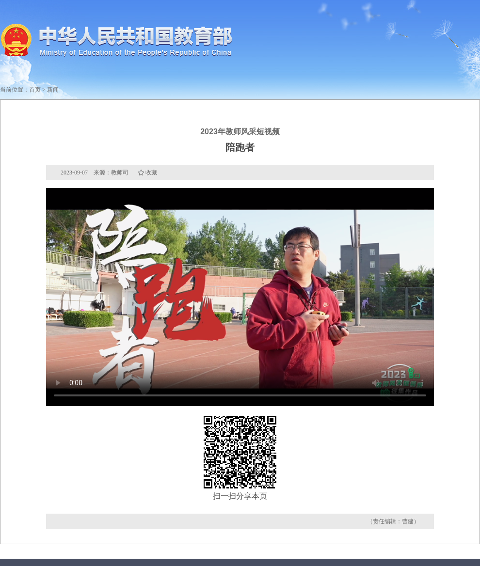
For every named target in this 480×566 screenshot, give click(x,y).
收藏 (151, 172)
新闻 (53, 89)
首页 (35, 89)
